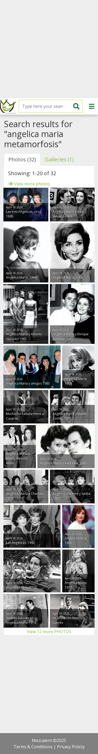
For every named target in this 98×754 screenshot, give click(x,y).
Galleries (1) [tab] (59, 159)
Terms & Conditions (33, 747)
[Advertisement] (49, 49)
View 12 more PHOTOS (49, 631)
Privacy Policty (71, 747)
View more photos (29, 184)
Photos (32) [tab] (22, 159)
